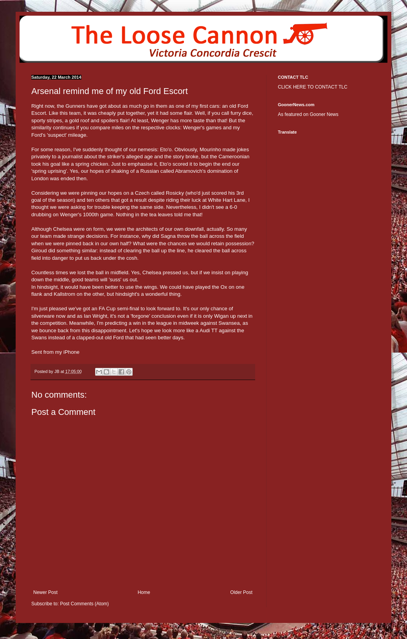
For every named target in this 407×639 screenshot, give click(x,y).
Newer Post (45, 592)
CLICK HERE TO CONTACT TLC (313, 87)
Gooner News (324, 114)
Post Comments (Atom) (84, 603)
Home (144, 592)
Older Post (241, 592)
